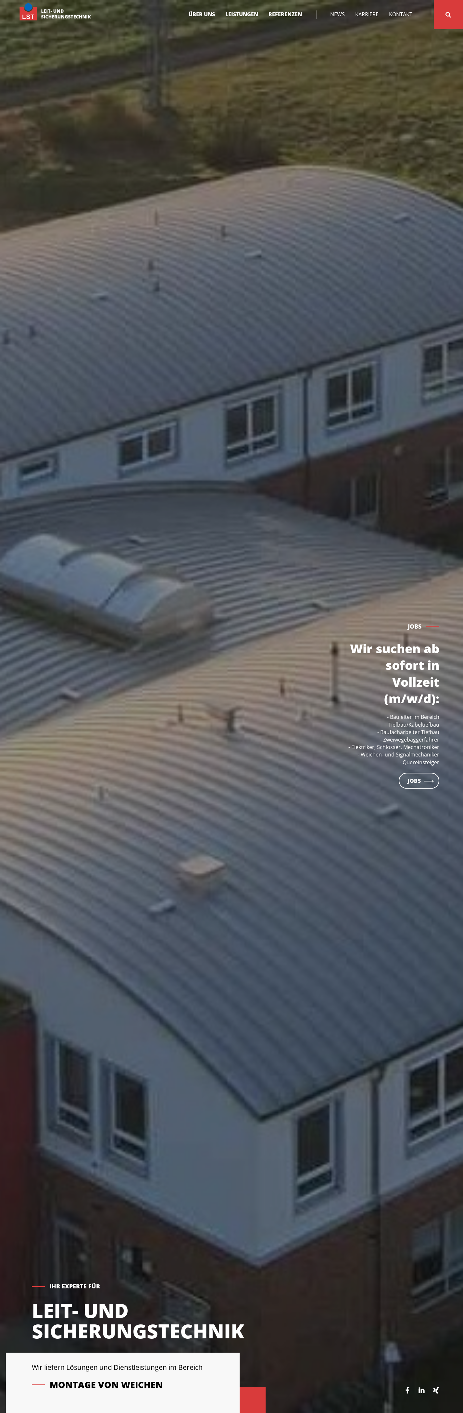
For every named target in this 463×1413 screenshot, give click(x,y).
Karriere (367, 14)
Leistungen (241, 14)
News (337, 14)
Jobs (414, 793)
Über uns (202, 14)
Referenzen (285, 14)
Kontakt (400, 14)
